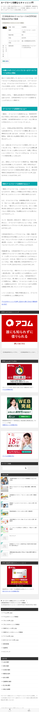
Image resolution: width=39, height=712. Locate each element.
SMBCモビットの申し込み (10, 628)
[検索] (14, 468)
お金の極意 (6, 662)
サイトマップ (13, 535)
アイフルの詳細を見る (8, 456)
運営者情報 (6, 644)
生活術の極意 (6, 669)
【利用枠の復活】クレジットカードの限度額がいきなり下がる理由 (23, 479)
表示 (7, 61)
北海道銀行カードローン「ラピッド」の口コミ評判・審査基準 (23, 495)
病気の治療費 (6, 689)
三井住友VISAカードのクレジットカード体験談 (13, 23)
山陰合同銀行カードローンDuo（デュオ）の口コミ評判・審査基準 (23, 520)
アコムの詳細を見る (7, 389)
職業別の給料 (6, 673)
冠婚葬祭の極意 (7, 681)
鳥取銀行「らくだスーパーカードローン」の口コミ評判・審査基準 (23, 504)
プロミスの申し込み (8, 620)
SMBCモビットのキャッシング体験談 (13, 632)
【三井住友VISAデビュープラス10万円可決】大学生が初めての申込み (11, 352)
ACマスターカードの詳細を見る (10, 591)
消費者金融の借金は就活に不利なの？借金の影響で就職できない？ (23, 553)
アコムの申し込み (7, 612)
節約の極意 (6, 666)
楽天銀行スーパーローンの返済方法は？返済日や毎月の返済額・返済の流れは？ (23, 544)
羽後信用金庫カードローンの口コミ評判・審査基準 (21, 511)
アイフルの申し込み (8, 636)
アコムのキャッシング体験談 (10, 616)
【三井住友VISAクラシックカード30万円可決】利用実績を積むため (29, 352)
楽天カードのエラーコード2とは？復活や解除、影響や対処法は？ (23, 487)
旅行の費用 (6, 677)
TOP (14, 600)
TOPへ (29, 710)
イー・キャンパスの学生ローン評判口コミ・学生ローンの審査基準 (23, 528)
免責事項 (5, 647)
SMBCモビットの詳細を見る (9, 425)
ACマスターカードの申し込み (11, 640)
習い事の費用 (6, 685)
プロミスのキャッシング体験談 (11, 624)
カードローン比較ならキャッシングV (17, 2)
